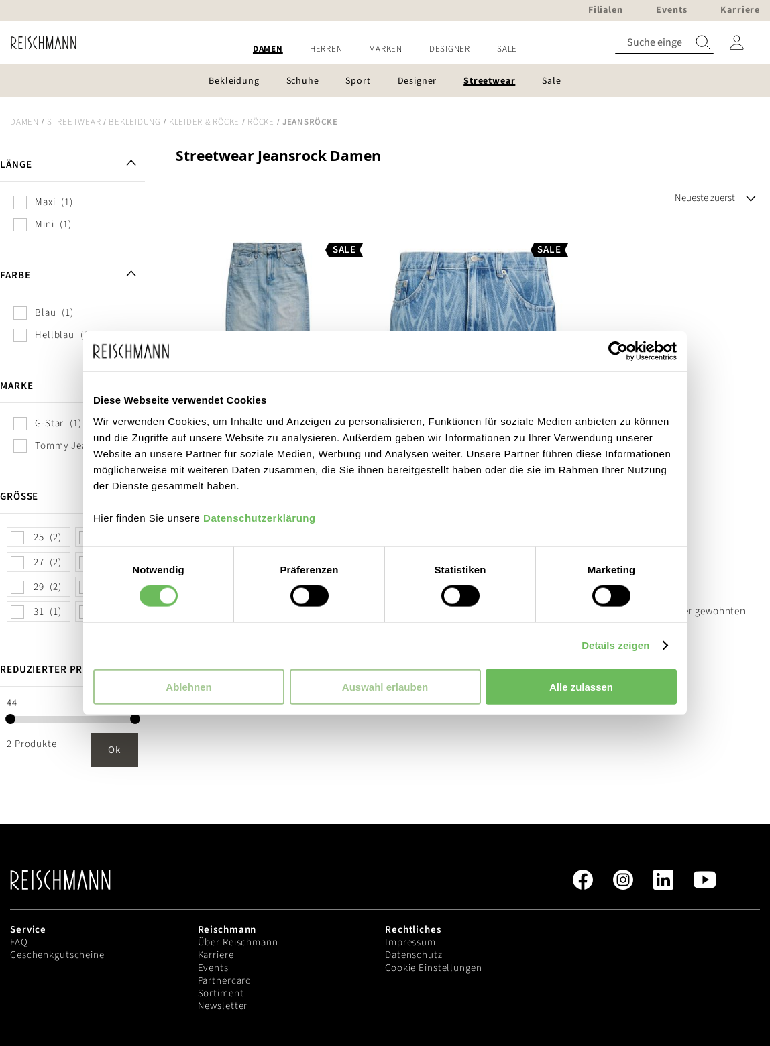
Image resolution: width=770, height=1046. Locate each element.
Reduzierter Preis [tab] (49, 669)
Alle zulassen (581, 686)
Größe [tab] (19, 496)
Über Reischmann (238, 942)
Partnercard (225, 981)
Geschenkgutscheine (57, 955)
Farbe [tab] (15, 275)
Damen (24, 122)
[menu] (385, 49)
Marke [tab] (16, 386)
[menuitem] (267, 49)
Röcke (261, 122)
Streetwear (74, 122)
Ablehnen (188, 686)
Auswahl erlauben (385, 686)
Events (213, 968)
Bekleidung (135, 122)
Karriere (216, 955)
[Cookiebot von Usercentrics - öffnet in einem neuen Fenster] (618, 351)
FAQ (19, 942)
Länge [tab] (16, 165)
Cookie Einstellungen (433, 968)
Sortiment (221, 993)
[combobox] (664, 43)
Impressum (410, 942)
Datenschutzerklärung (259, 517)
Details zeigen (615, 645)
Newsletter (223, 1006)
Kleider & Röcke (204, 122)
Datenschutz (414, 955)
